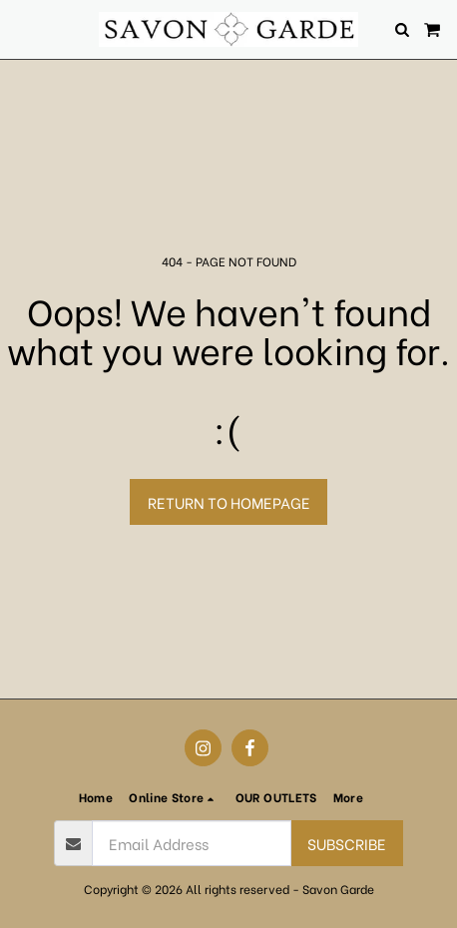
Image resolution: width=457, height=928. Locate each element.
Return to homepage (229, 502)
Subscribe (346, 843)
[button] (22, 28)
